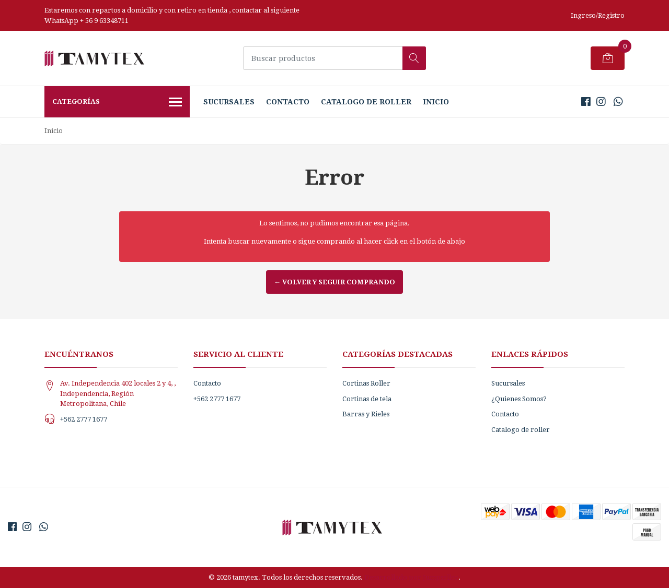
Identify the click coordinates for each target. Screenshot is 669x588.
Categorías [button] (117, 103)
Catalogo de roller (366, 102)
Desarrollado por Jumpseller (411, 577)
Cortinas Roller (366, 383)
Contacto (287, 102)
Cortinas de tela (366, 399)
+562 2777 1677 (83, 419)
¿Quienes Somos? (519, 399)
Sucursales (229, 102)
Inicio (436, 102)
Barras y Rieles (365, 414)
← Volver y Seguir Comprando (334, 282)
